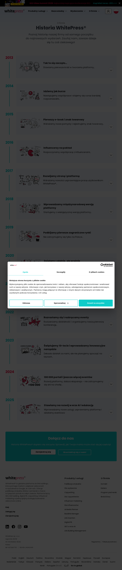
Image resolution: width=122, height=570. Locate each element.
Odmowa (26, 303)
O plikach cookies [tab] (96, 272)
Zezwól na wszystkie (95, 303)
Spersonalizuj (61, 303)
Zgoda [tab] (25, 272)
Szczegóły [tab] (61, 272)
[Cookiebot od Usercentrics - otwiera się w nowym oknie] (102, 265)
